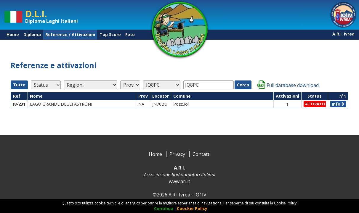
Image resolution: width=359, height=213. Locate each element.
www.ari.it (179, 181)
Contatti (202, 154)
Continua (163, 208)
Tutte (19, 85)
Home (13, 34)
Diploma (32, 34)
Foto (130, 34)
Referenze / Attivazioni (70, 34)
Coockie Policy (192, 208)
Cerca (243, 85)
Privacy (177, 154)
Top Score (110, 34)
